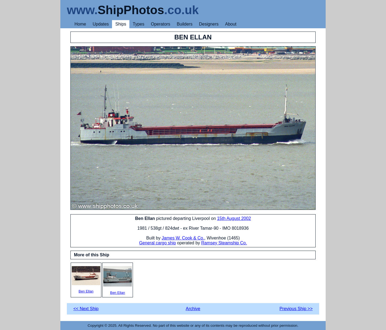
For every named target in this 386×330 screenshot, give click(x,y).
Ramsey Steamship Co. (224, 243)
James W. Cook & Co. (183, 238)
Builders (184, 24)
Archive (193, 308)
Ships (120, 24)
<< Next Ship (86, 308)
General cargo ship (157, 243)
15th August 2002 (234, 218)
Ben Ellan (86, 279)
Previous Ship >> (296, 308)
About (230, 24)
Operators (160, 24)
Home (80, 24)
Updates (101, 24)
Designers (209, 24)
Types (138, 24)
